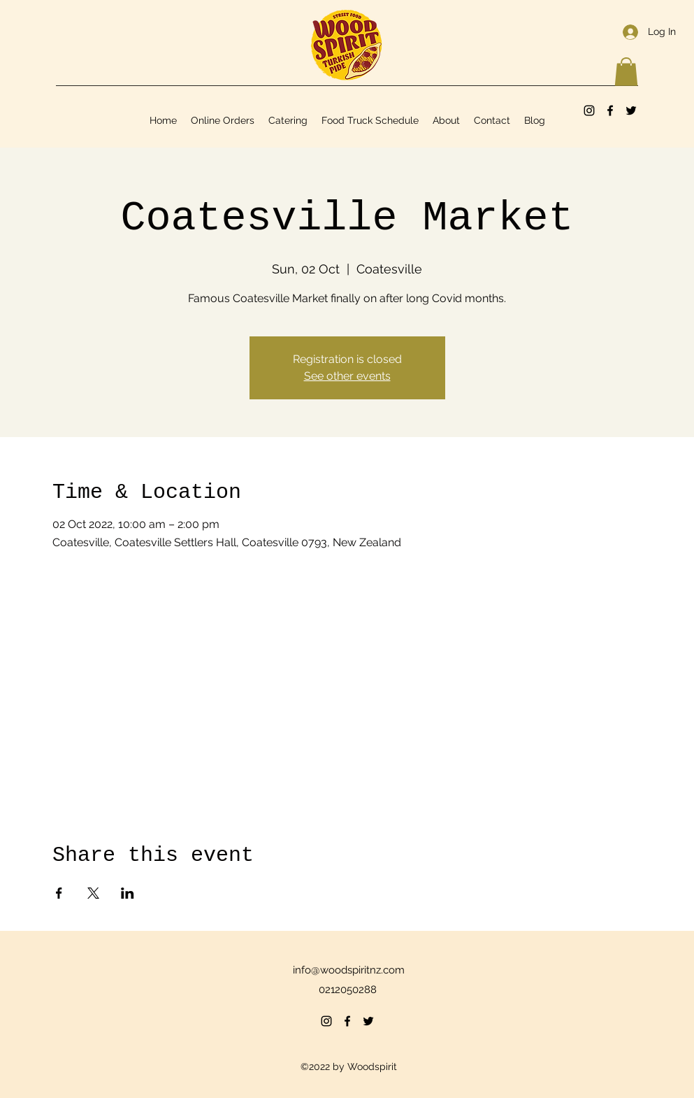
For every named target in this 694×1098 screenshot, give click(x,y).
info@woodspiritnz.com (349, 970)
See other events (347, 376)
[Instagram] (589, 110)
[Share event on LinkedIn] (127, 893)
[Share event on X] (93, 893)
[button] (626, 71)
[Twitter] (631, 110)
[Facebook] (610, 110)
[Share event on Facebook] (59, 893)
